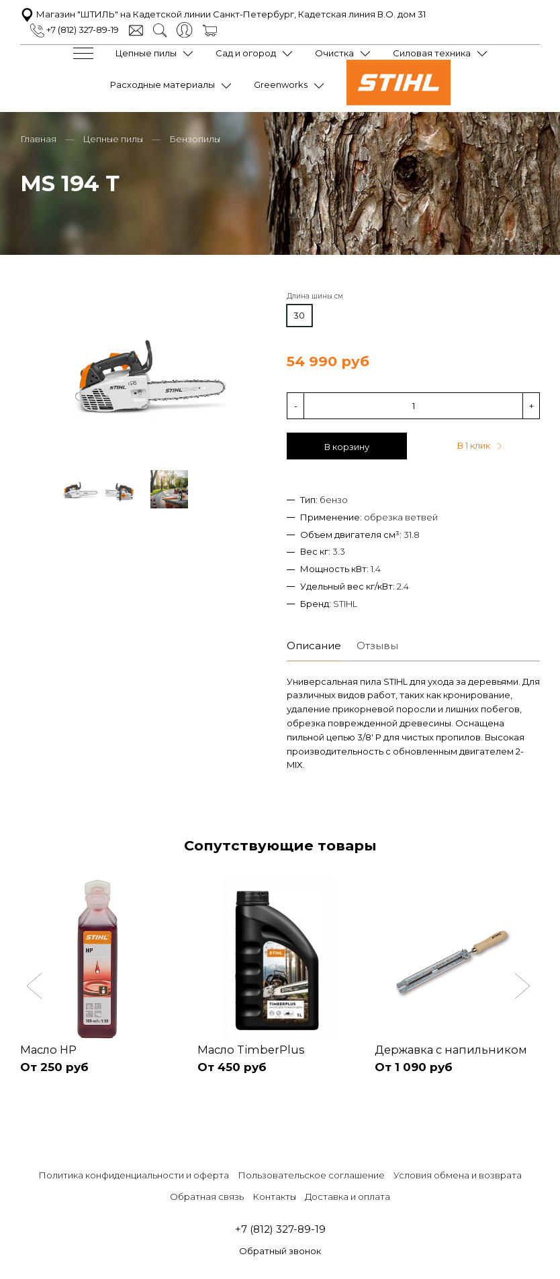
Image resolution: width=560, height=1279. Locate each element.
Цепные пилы (146, 52)
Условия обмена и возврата (457, 1173)
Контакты (274, 1195)
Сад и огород (246, 52)
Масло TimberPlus (252, 1047)
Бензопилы (194, 135)
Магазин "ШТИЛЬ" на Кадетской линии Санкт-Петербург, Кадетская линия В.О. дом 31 (223, 13)
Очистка (334, 52)
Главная (38, 135)
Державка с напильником (453, 1047)
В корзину (346, 444)
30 (299, 312)
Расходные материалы (162, 83)
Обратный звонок (280, 1250)
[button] (36, 986)
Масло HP (49, 1047)
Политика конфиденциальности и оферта (133, 1173)
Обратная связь (207, 1195)
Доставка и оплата (347, 1195)
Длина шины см (315, 293)
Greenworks (281, 83)
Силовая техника (432, 52)
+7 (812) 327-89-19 (74, 28)
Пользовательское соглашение (311, 1173)
